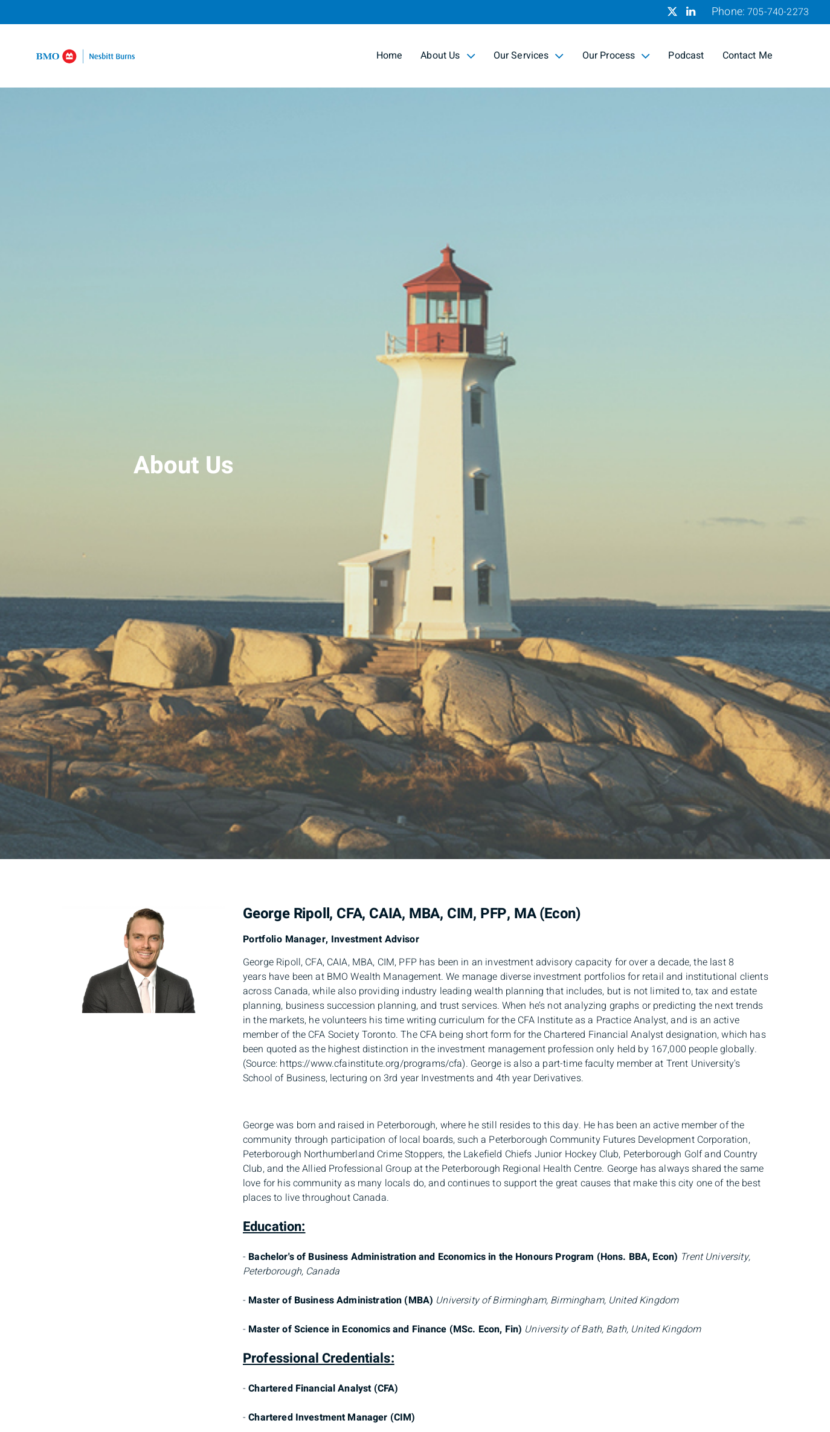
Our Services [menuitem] (529, 55)
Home (389, 55)
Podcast (686, 55)
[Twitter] (672, 11)
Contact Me (747, 55)
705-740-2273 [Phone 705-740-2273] (778, 12)
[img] (415, 429)
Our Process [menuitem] (616, 55)
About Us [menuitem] (447, 55)
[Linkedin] (690, 11)
